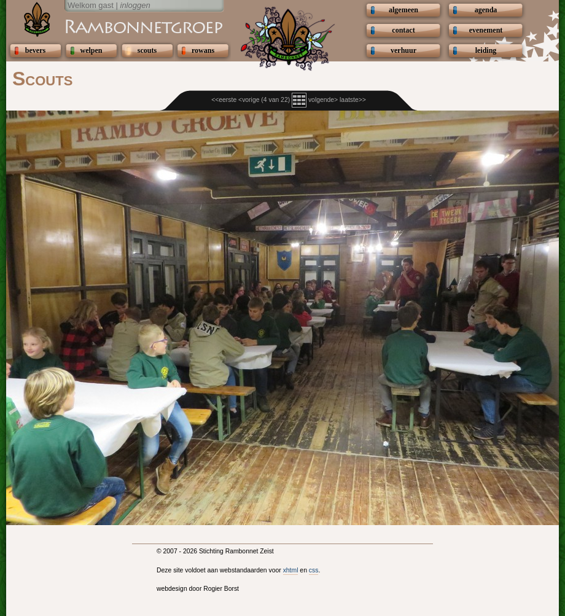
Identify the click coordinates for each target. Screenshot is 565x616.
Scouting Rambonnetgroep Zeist (113, 26)
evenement (486, 30)
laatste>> (353, 99)
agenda (486, 10)
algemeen (403, 10)
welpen (91, 50)
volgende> (323, 99)
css (314, 570)
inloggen (135, 5)
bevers (35, 50)
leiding (486, 50)
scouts (147, 50)
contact (403, 30)
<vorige (248, 99)
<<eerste (223, 99)
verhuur (403, 50)
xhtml (290, 570)
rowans (203, 50)
